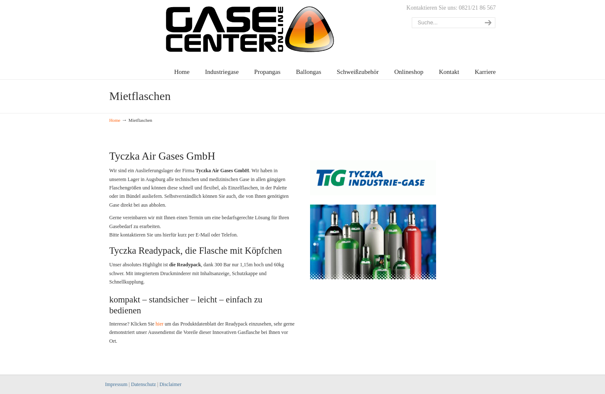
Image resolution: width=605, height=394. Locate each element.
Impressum (116, 384)
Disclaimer (170, 384)
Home (114, 120)
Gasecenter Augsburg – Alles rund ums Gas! (302, 27)
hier (159, 324)
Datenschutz (143, 384)
